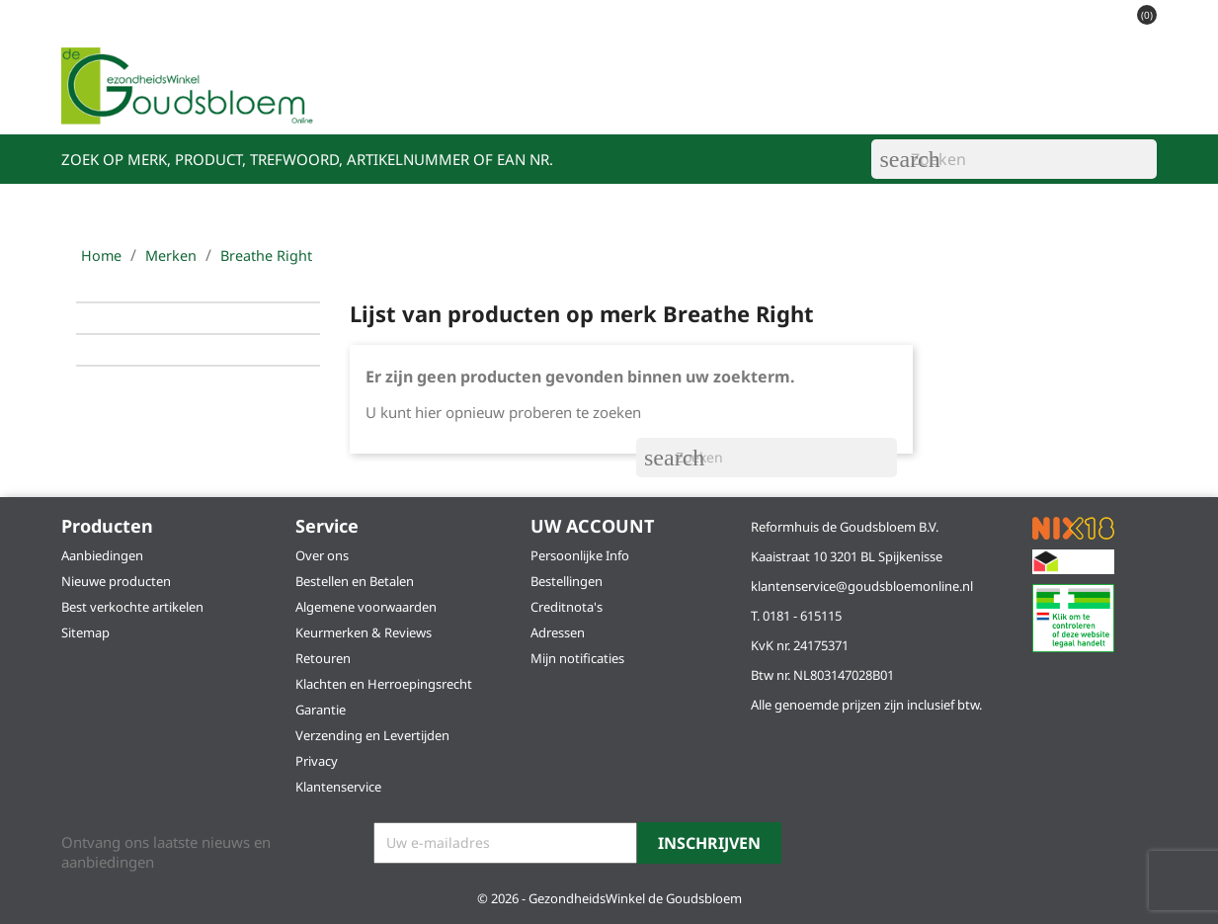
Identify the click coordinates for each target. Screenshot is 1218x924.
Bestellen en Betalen (354, 581)
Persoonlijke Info (579, 555)
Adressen (557, 632)
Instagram (881, 844)
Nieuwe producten (116, 581)
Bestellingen (566, 581)
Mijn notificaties (577, 658)
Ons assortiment (433, 100)
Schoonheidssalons (786, 100)
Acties (547, 100)
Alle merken (1075, 100)
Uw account (592, 526)
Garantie (320, 709)
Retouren (323, 658)
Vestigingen (642, 100)
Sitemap (85, 632)
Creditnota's (566, 607)
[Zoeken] (1014, 159)
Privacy (316, 761)
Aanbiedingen (102, 555)
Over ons (322, 555)
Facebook (833, 844)
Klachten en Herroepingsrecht (383, 684)
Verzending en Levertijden (372, 735)
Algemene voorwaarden (366, 607)
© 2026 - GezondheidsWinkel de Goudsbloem (609, 898)
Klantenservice (944, 100)
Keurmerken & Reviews (363, 632)
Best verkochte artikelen (132, 607)
